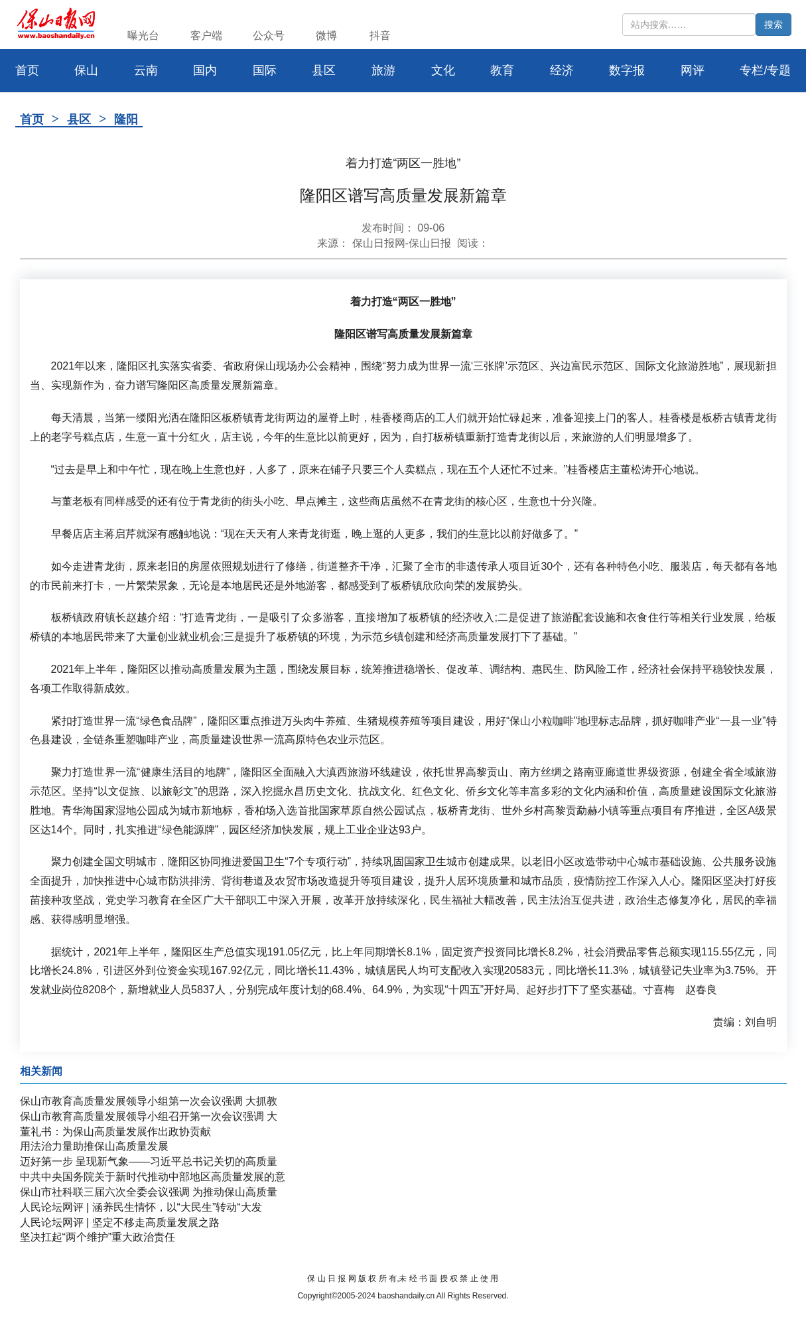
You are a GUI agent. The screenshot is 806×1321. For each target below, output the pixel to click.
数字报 (627, 70)
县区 (324, 70)
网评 (693, 70)
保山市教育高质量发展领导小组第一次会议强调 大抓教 (148, 1101)
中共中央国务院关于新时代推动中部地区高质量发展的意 (152, 1176)
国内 (205, 70)
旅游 (383, 70)
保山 (86, 70)
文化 (443, 70)
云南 (146, 70)
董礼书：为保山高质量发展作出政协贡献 (115, 1131)
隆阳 (126, 119)
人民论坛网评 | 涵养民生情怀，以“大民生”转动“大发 (141, 1207)
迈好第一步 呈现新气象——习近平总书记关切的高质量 (148, 1161)
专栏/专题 (765, 70)
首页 (32, 119)
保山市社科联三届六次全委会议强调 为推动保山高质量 (148, 1192)
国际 (265, 70)
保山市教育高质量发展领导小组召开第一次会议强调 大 (148, 1116)
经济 (562, 70)
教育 (502, 70)
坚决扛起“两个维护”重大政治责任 (98, 1237)
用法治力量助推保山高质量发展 (94, 1146)
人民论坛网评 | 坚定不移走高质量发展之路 (120, 1222)
